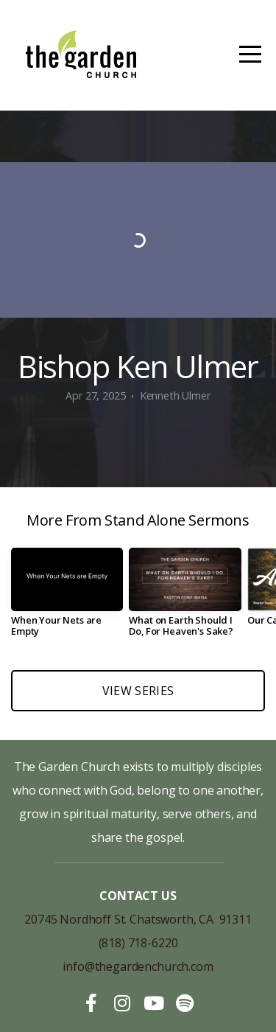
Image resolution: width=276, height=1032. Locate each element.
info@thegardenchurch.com (138, 966)
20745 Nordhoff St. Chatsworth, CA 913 (131, 919)
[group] (67, 598)
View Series (138, 691)
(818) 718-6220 (138, 943)
